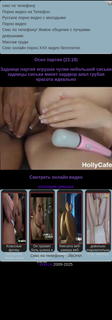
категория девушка (56, 186)
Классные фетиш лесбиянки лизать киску (14, 222)
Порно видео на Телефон (26, 12)
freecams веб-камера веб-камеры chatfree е (69, 222)
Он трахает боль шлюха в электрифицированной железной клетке (42, 222)
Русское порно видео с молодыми (34, 17)
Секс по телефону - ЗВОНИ (56, 255)
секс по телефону (18, 5)
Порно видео (14, 24)
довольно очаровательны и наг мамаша (98, 222)
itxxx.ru (45, 264)
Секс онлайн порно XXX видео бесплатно (41, 48)
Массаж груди (15, 42)
